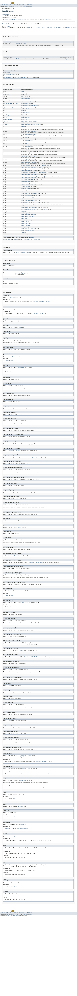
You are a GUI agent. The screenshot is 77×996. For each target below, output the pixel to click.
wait (32, 248)
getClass (15, 248)
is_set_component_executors (28, 135)
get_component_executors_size (29, 107)
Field (10, 6)
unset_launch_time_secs (27, 224)
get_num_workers (25, 115)
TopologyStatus (21, 79)
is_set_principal (26, 154)
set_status (24, 207)
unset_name (24, 226)
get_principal (25, 120)
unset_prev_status (26, 231)
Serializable (6, 19)
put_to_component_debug (27, 171)
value (10, 24)
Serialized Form (6, 33)
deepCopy (23, 96)
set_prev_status (25, 200)
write (22, 242)
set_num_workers (25, 193)
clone (4, 248)
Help (32, 2)
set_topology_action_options (29, 211)
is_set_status (25, 157)
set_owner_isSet (25, 194)
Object (9, 27)
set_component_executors (28, 182)
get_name (23, 113)
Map (8, 60)
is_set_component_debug (27, 131)
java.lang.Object (5, 14)
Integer (12, 109)
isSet (22, 167)
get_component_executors (28, 109)
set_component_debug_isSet (28, 176)
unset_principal (25, 233)
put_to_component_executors (28, 172)
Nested (6, 6)
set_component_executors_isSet (29, 180)
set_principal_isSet (26, 202)
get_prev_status (25, 118)
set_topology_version (27, 215)
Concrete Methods (27, 89)
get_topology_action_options (29, 124)
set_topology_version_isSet (28, 213)
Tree (19, 2)
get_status (24, 122)
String (11, 79)
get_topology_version (27, 126)
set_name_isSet (25, 187)
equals (23, 98)
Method (16, 6)
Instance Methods (16, 89)
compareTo (23, 94)
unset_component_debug (27, 220)
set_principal (25, 204)
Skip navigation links (4, 1)
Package (8, 2)
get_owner (23, 117)
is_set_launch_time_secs (28, 138)
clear (22, 93)
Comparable (17, 19)
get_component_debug (26, 106)
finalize (10, 248)
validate (23, 241)
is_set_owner (24, 148)
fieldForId (24, 102)
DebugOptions (13, 106)
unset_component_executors (28, 222)
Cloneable (11, 19)
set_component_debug (26, 178)
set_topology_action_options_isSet (31, 209)
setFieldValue (25, 217)
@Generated (5, 24)
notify (21, 248)
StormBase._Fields (50, 19)
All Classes (29, 4)
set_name (23, 189)
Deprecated (23, 2)
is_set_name (24, 141)
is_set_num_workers (26, 144)
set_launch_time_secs (27, 185)
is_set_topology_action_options (30, 161)
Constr (12, 6)
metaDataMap (63, 60)
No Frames (21, 4)
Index (28, 2)
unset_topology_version (27, 239)
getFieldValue (25, 128)
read (22, 174)
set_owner (23, 196)
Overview (3, 2)
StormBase (22, 19)
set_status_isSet (26, 206)
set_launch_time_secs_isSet (28, 183)
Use (16, 2)
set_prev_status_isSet (27, 198)
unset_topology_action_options (29, 237)
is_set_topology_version (28, 164)
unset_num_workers (26, 228)
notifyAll (27, 248)
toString (23, 218)
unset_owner (24, 230)
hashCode (23, 129)
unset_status (24, 235)
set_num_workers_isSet (27, 191)
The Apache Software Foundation (13, 948)
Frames (16, 4)
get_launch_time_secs (27, 111)
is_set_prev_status (26, 151)
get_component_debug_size (28, 104)
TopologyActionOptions (9, 124)
